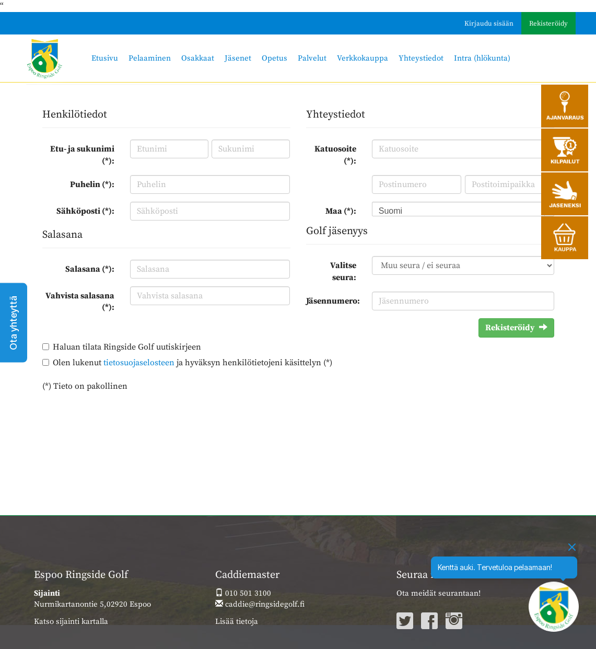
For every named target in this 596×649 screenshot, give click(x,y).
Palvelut (312, 58)
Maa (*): (340, 211)
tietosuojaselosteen (138, 362)
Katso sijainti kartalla (71, 622)
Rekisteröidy (548, 23)
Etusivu (104, 58)
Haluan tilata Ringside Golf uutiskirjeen (127, 347)
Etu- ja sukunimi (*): (82, 155)
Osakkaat (197, 58)
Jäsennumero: (333, 301)
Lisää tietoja (236, 622)
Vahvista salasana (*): (79, 302)
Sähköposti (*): (85, 211)
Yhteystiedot (421, 58)
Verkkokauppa (362, 58)
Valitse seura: (343, 271)
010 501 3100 (243, 593)
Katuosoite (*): (335, 155)
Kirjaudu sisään (488, 23)
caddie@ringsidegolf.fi (260, 604)
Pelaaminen (149, 58)
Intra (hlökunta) (482, 58)
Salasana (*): (89, 269)
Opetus (274, 58)
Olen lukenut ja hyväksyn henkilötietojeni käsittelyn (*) (192, 362)
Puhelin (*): (92, 184)
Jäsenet (238, 58)
